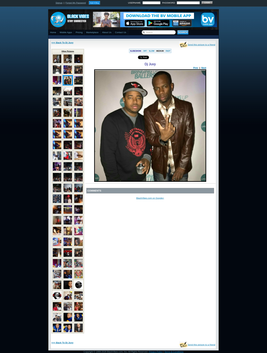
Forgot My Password (76, 3)
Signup (59, 3)
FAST (168, 51)
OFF (145, 51)
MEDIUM (160, 51)
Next (203, 67)
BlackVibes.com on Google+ (150, 198)
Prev (195, 67)
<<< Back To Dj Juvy (62, 42)
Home (53, 32)
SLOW (151, 51)
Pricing (79, 32)
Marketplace (92, 32)
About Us (107, 32)
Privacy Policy (155, 351)
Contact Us (120, 32)
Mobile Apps (66, 32)
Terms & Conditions (174, 351)
